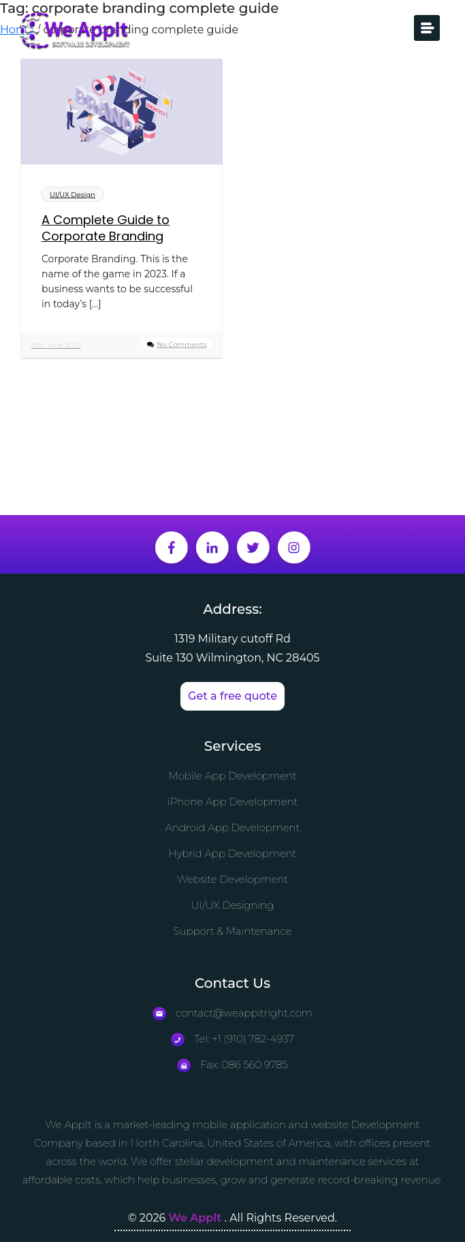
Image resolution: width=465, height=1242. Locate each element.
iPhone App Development (232, 801)
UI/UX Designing (232, 905)
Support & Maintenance (233, 931)
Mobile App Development (232, 775)
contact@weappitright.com (232, 1012)
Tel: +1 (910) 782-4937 (232, 1038)
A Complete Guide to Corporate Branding (106, 228)
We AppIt (197, 1217)
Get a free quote (232, 695)
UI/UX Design (72, 194)
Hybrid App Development (232, 853)
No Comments (181, 344)
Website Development (233, 879)
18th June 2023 (55, 345)
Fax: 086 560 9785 (232, 1064)
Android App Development (232, 827)
